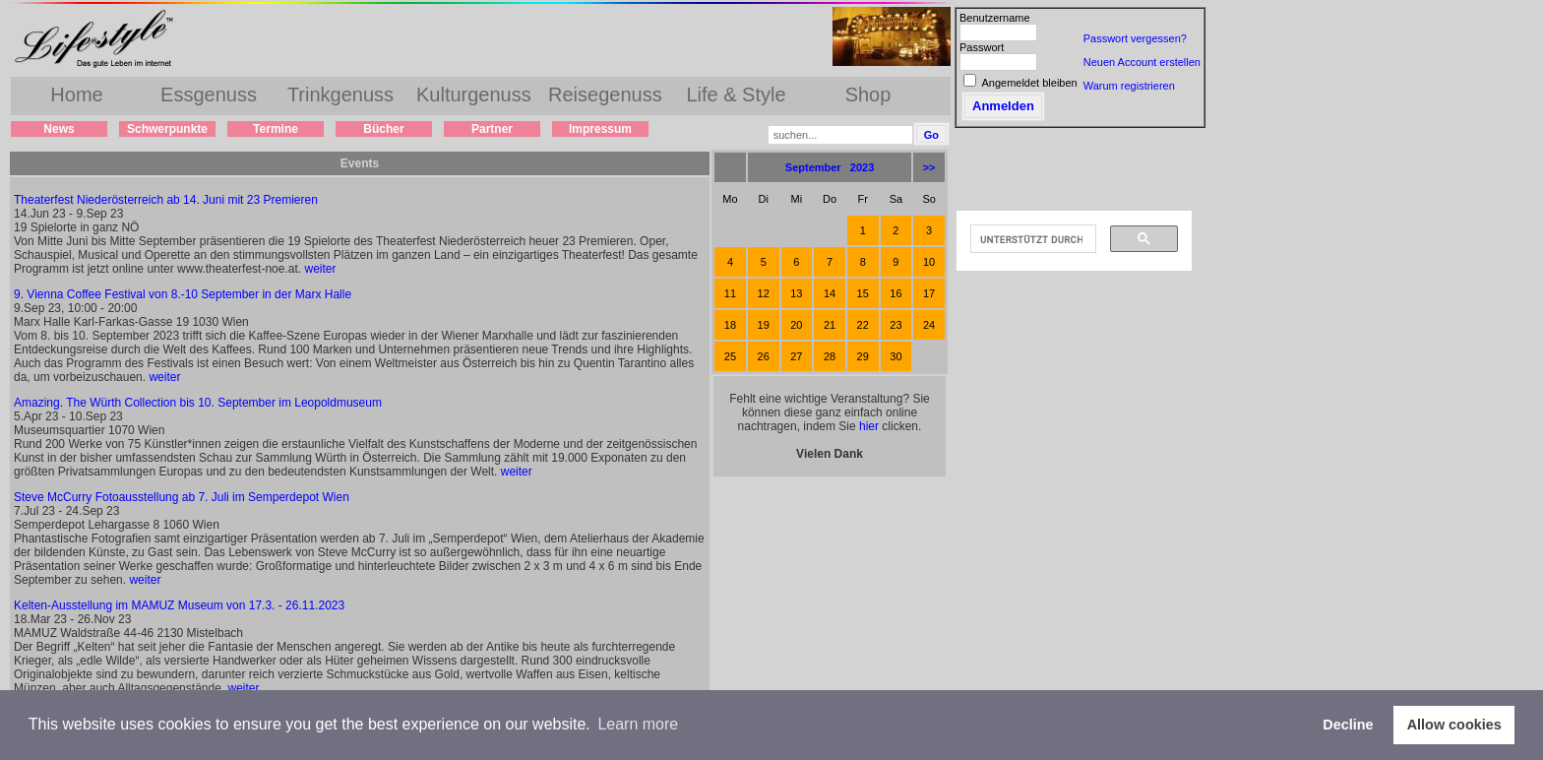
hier (869, 426)
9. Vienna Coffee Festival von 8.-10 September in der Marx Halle (182, 294)
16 (895, 293)
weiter (320, 269)
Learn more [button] (637, 724)
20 (796, 325)
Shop (868, 94)
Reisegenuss (605, 94)
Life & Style (735, 94)
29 (863, 356)
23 (895, 325)
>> (929, 167)
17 (929, 293)
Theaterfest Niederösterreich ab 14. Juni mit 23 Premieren (166, 200)
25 (730, 356)
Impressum (600, 129)
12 (764, 293)
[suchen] (1031, 239)
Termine (275, 129)
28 (829, 356)
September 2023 (830, 167)
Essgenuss (208, 94)
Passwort (981, 47)
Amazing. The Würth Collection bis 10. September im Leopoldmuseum (198, 403)
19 (764, 325)
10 (929, 262)
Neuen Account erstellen (1142, 62)
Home (76, 94)
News (58, 129)
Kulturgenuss (473, 94)
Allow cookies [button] (1454, 724)
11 (730, 293)
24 (929, 325)
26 (764, 356)
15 (863, 293)
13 (796, 293)
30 (895, 356)
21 (829, 325)
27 (796, 356)
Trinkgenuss (340, 94)
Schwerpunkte (167, 129)
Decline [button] (1348, 724)
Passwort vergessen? (1135, 38)
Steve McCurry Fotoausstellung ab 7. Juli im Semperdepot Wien (181, 497)
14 (829, 293)
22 (863, 325)
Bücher (383, 129)
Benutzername (994, 18)
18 (730, 325)
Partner (492, 129)
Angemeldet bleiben (1029, 83)
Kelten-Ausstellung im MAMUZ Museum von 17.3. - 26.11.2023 (179, 605)
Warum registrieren (1129, 86)
